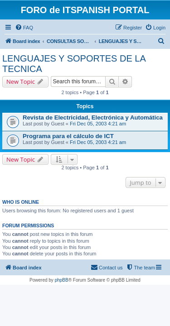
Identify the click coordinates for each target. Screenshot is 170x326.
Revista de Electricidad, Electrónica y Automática (93, 117)
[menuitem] (24, 27)
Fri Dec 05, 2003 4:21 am (98, 123)
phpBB (61, 280)
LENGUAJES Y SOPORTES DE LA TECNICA (74, 63)
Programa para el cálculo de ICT (68, 136)
